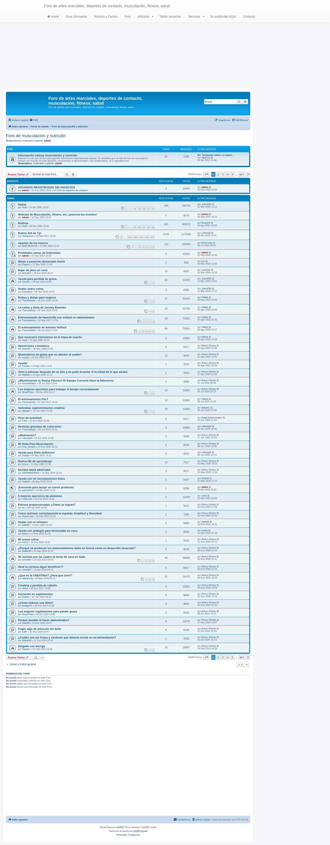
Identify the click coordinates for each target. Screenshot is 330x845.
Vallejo (204, 297)
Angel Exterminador (211, 417)
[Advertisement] (165, 56)
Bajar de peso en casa (33, 270)
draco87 (26, 348)
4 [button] (227, 174)
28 (148, 227)
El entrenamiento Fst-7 (33, 399)
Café (24, 420)
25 (135, 227)
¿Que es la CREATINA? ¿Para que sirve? (45, 575)
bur (203, 261)
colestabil (206, 426)
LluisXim (205, 270)
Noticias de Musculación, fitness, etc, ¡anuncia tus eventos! (57, 214)
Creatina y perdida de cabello (37, 585)
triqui (24, 340)
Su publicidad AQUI (223, 16)
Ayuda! (22, 363)
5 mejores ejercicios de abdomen (40, 496)
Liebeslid (206, 233)
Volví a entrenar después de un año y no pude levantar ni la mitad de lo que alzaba (72, 371)
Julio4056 (206, 204)
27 (144, 227)
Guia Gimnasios (76, 16)
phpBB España (140, 831)
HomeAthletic (29, 383)
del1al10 (26, 273)
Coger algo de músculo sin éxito (39, 628)
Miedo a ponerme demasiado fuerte (41, 261)
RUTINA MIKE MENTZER (34, 470)
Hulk (24, 207)
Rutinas (23, 223)
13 (135, 208)
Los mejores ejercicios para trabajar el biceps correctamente (58, 389)
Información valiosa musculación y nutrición (47, 155)
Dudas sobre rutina (30, 288)
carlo (204, 495)
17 (153, 208)
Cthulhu (26, 281)
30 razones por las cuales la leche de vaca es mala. (52, 556)
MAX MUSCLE (30, 246)
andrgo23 (27, 605)
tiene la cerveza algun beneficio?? (40, 566)
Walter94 (26, 551)
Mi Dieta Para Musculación (35, 443)
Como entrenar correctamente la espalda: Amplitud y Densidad (60, 513)
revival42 (26, 559)
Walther (26, 374)
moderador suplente (32, 140)
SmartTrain (28, 392)
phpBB (119, 827)
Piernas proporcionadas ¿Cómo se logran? (46, 504)
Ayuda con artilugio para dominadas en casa (47, 530)
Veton (25, 588)
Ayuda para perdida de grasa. (37, 278)
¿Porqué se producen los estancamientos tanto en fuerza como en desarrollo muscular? (77, 548)
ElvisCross (207, 242)
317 (152, 237)
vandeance (28, 236)
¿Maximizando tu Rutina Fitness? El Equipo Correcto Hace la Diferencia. (66, 380)
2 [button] (218, 174)
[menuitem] (33, 120)
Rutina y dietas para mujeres (37, 297)
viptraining (27, 578)
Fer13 (25, 542)
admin (47, 140)
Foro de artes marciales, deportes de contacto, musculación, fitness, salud (107, 6)
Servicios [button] (195, 16)
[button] (206, 174)
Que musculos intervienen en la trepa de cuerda (50, 337)
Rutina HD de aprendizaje (35, 461)
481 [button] (241, 174)
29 (153, 227)
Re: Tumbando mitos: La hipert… (215, 155)
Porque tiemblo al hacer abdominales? (43, 620)
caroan (25, 357)
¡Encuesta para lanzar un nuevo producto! (46, 487)
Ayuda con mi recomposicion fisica (41, 478)
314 (135, 237)
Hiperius (205, 157)
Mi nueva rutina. (28, 539)
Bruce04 (205, 223)
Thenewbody (28, 300)
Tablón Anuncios (170, 16)
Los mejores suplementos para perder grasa (47, 611)
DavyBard (27, 291)
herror (25, 464)
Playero (26, 264)
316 (146, 237)
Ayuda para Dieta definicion (36, 452)
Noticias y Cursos (105, 16)
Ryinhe (25, 597)
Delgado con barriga (31, 646)
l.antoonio (27, 499)
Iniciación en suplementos (35, 594)
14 (139, 208)
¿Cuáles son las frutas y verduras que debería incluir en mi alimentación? (67, 637)
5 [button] (232, 174)
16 (148, 208)
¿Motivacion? (27, 435)
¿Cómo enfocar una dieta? (35, 602)
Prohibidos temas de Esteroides (39, 252)
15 (144, 208)
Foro (127, 16)
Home (53, 16)
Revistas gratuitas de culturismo (39, 426)
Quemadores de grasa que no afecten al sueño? (50, 354)
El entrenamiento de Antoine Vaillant (42, 327)
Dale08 (25, 481)
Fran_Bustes (28, 446)
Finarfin (26, 366)
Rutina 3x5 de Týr (29, 233)
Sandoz (26, 649)
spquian (26, 410)
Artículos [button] (145, 16)
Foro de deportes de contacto (72, 190)
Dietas (22, 204)
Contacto (248, 16)
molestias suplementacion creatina (41, 407)
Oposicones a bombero (33, 345)
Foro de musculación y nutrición (36, 135)
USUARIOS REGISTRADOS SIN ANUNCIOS (46, 187)
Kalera (204, 337)
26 (139, 227)
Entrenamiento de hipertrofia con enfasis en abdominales (56, 317)
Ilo (23, 507)
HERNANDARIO (30, 473)
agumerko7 (28, 490)
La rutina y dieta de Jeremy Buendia (42, 307)
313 (129, 237)
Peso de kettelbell (30, 417)
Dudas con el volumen (33, 522)
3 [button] (223, 174)
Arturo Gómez (208, 345)
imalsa (25, 455)
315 (141, 237)
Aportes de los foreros (33, 243)
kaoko (25, 533)
